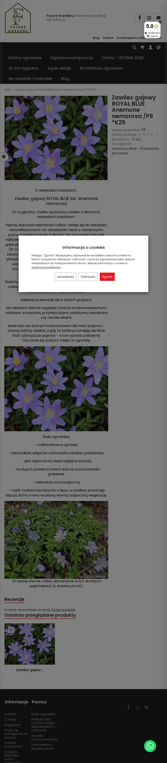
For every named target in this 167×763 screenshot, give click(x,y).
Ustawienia (65, 277)
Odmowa (88, 277)
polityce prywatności (46, 267)
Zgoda (107, 277)
